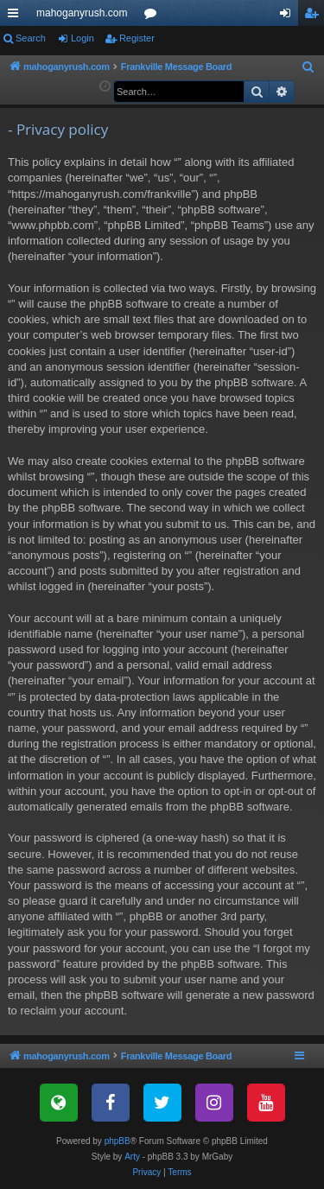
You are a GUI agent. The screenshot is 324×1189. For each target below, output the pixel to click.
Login (82, 38)
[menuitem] (308, 67)
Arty (132, 1156)
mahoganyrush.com (81, 13)
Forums (153, 16)
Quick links (16, 16)
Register (137, 38)
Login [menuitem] (289, 16)
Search (31, 38)
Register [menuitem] (315, 16)
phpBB (117, 1141)
